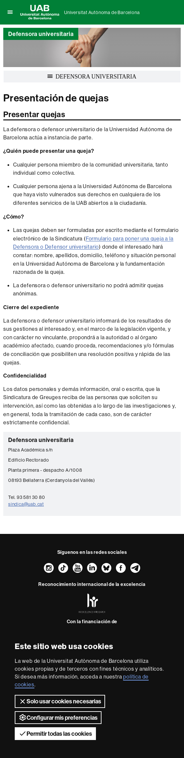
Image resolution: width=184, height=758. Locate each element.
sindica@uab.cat (26, 504)
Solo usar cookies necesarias (60, 701)
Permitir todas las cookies (55, 733)
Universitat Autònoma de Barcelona (101, 12)
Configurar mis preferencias (58, 717)
